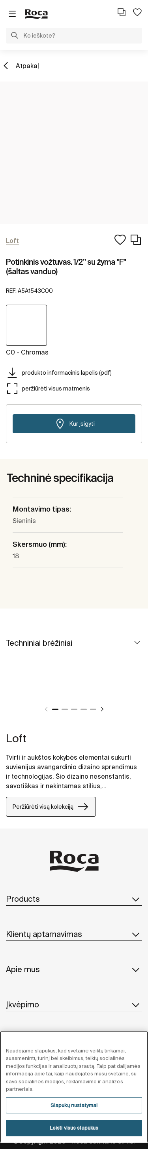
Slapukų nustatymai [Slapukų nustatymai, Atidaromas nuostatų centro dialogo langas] (74, 1105)
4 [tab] (84, 709)
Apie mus (74, 969)
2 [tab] (65, 709)
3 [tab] (74, 709)
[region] (74, 1087)
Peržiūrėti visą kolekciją (51, 806)
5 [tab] (93, 709)
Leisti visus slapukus (74, 1128)
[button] (14, 36)
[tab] (74, 643)
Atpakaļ (27, 65)
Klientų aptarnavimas (74, 934)
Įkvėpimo (74, 1004)
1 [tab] (55, 709)
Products (74, 899)
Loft (16, 738)
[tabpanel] (9, 690)
